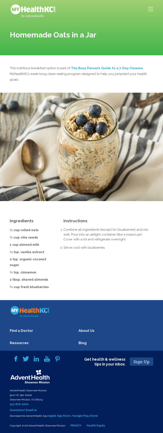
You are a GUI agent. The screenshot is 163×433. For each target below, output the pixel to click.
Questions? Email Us (23, 410)
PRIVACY (76, 425)
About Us (86, 331)
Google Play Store (85, 415)
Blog (83, 343)
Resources (19, 343)
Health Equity (96, 425)
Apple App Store (59, 415)
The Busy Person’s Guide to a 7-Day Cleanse (107, 68)
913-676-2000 (19, 404)
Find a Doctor (21, 331)
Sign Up (141, 361)
